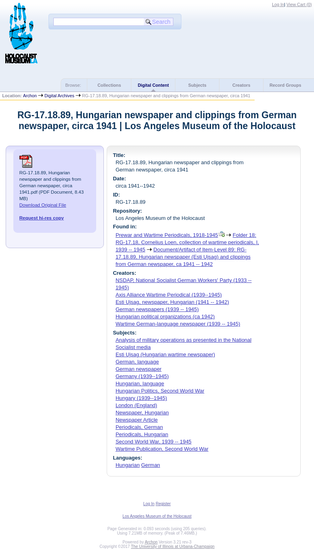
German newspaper (139, 369)
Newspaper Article (137, 420)
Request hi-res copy (41, 217)
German (150, 465)
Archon (30, 95)
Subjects (197, 85)
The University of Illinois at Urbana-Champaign (173, 546)
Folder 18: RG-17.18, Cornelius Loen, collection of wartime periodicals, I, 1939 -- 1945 (187, 242)
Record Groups (285, 85)
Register (163, 504)
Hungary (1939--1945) (141, 398)
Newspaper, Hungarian (142, 413)
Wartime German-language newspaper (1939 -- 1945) (178, 324)
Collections (109, 85)
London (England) (136, 405)
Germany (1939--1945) (142, 376)
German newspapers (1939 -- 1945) (157, 309)
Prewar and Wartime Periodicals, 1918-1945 (167, 235)
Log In (278, 4)
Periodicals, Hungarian (142, 434)
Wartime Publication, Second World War (162, 449)
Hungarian (128, 465)
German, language (137, 362)
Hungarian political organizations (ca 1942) (165, 317)
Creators (241, 85)
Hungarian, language (140, 383)
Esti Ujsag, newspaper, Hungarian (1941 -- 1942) (172, 302)
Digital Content (153, 85)
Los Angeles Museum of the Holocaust (157, 516)
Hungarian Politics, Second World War (160, 391)
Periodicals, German (139, 427)
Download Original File (42, 205)
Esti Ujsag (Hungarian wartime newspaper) (165, 354)
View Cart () (299, 4)
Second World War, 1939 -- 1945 (154, 442)
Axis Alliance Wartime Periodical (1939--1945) (169, 295)
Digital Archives (59, 95)
